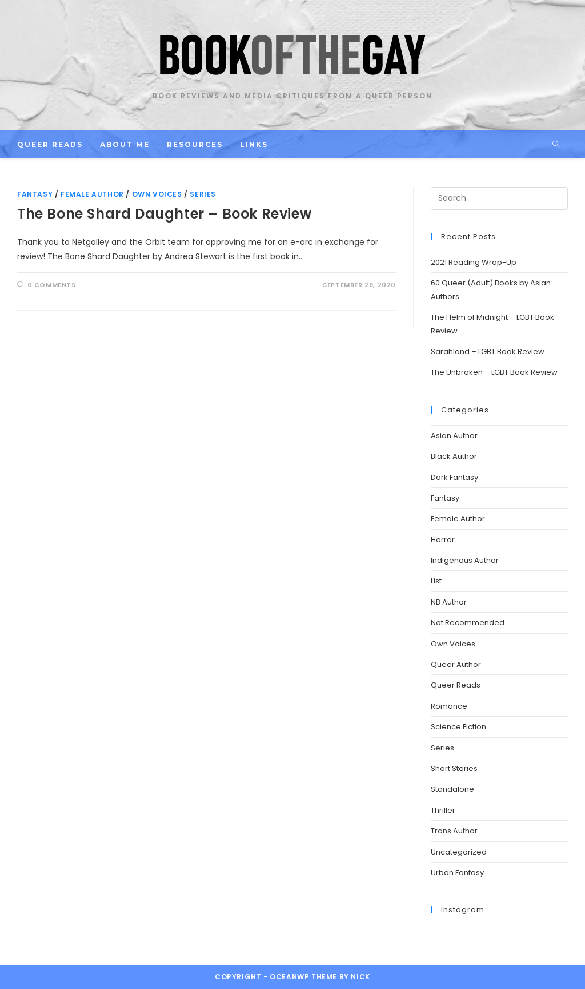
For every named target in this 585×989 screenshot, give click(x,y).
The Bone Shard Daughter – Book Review (164, 213)
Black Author (454, 456)
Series (203, 194)
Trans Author (454, 830)
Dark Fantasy (454, 477)
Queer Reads (455, 685)
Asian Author (454, 435)
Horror (443, 539)
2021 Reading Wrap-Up (473, 262)
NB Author (449, 602)
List (436, 580)
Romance (449, 706)
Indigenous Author (465, 560)
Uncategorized (459, 852)
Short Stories (454, 768)
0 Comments (51, 284)
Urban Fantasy (457, 872)
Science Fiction (458, 726)
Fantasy (35, 194)
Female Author (92, 194)
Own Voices (157, 194)
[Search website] (556, 144)
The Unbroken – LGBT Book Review (494, 372)
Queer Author (456, 664)
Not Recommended (467, 622)
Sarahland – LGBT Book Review (487, 351)
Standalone (452, 789)
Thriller (443, 810)
